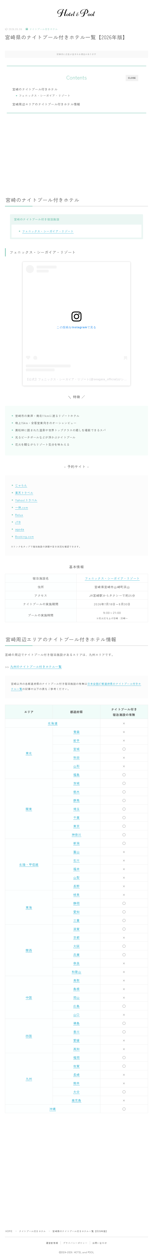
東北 (29, 753)
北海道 (53, 723)
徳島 (76, 1023)
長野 (76, 886)
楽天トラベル (24, 492)
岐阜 (76, 894)
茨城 (76, 783)
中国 (29, 997)
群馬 (76, 800)
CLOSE (132, 78)
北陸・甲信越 (28, 864)
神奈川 (76, 834)
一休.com (21, 507)
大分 (76, 1092)
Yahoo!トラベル (26, 500)
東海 (29, 907)
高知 (76, 1049)
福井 (76, 869)
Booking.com (24, 536)
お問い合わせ (99, 1242)
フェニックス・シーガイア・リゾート (44, 95)
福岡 (76, 1057)
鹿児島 (76, 1100)
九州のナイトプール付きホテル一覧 (36, 666)
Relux (19, 515)
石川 (76, 860)
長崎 (76, 1074)
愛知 (76, 912)
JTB (18, 522)
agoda (19, 529)
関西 (29, 950)
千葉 (76, 817)
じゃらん (21, 485)
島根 (76, 989)
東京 (76, 826)
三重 (76, 920)
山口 (76, 1014)
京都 (76, 937)
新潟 (76, 843)
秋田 (76, 757)
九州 (29, 1079)
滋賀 (76, 929)
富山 (76, 852)
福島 (76, 774)
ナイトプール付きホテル (42, 29)
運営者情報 (52, 1242)
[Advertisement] (76, 152)
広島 (76, 1006)
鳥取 (76, 980)
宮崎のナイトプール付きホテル (35, 89)
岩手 (76, 740)
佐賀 (76, 1066)
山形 (76, 766)
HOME (9, 1231)
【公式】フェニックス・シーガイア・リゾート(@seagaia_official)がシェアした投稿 (84, 379)
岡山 (76, 997)
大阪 (76, 946)
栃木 (76, 792)
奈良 (76, 963)
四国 (29, 1036)
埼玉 (76, 809)
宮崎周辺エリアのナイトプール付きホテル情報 (46, 104)
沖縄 (52, 1109)
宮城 (76, 749)
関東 (29, 809)
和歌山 (76, 972)
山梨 (76, 877)
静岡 (76, 903)
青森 (76, 732)
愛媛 (76, 1040)
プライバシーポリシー (75, 1242)
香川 (76, 1032)
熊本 (76, 1083)
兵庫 (76, 954)
